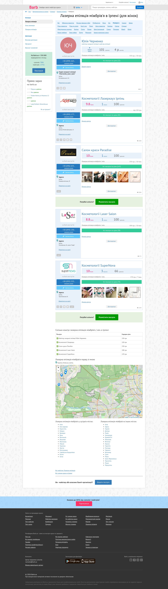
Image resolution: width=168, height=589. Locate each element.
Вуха (104, 23)
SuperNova (98, 265)
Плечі (91, 26)
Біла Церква (64, 427)
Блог (57, 545)
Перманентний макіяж (93, 519)
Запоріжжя (108, 435)
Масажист (48, 516)
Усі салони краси (70, 516)
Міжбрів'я (116, 23)
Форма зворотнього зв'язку (34, 565)
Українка (62, 446)
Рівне (107, 457)
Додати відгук (86, 67)
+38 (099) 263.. (68, 62)
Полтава (107, 448)
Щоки (131, 23)
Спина (109, 29)
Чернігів (107, 446)
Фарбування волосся (92, 516)
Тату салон (28, 524)
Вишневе (63, 439)
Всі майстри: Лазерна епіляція (65, 470)
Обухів (62, 444)
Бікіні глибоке (62, 33)
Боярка (62, 431)
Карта (87, 545)
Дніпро (107, 431)
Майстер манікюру (51, 519)
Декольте (88, 33)
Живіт (123, 29)
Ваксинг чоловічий (31, 48)
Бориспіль (63, 429)
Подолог (48, 524)
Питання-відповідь (62, 542)
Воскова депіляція (31, 40)
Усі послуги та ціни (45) (111, 115)
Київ (61, 425)
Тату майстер (29, 522)
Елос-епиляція (30, 25)
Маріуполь (108, 465)
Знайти (140, 7)
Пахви (89, 29)
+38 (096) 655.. (68, 167)
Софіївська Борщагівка (67, 452)
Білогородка (64, 450)
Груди (81, 33)
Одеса (107, 427)
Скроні (124, 23)
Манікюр (109, 524)
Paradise (97, 150)
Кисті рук (84, 26)
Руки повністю (62, 26)
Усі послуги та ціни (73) (111, 282)
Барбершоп (49, 522)
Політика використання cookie (65, 539)
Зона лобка (73, 33)
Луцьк (107, 463)
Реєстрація (133, 2)
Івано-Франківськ (111, 459)
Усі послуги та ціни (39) (111, 230)
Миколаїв (108, 439)
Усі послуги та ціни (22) (111, 60)
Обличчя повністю (68, 23)
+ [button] (58, 367)
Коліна (76, 29)
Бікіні (129, 29)
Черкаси (107, 450)
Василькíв (63, 437)
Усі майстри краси (71, 519)
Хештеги (88, 542)
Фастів (62, 448)
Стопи (83, 29)
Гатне (61, 457)
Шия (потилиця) (99, 29)
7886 (42, 62)
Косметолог (29, 516)
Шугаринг (28, 44)
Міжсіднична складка (65, 29)
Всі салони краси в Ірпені (64, 473)
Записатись (68, 67)
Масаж (108, 519)
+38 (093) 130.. (68, 230)
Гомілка (109, 26)
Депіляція (28, 36)
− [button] (58, 371)
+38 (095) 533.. (68, 282)
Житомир (108, 452)
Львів (107, 433)
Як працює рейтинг (62, 537)
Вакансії (88, 539)
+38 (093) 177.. (68, 115)
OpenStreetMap (134, 417)
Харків (107, 429)
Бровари (62, 433)
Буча (61, 435)
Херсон (107, 444)
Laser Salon (99, 214)
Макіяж (88, 522)
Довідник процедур (62, 547)
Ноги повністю (100, 26)
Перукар (28, 519)
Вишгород (63, 442)
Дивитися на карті (64, 83)
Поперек (116, 29)
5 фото (135, 177)
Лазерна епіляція (31, 29)
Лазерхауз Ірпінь (103, 98)
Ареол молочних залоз (101, 33)
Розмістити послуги (107, 202)
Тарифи (27, 542)
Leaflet (126, 417)
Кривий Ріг (108, 437)
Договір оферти (30, 547)
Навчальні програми (92, 537)
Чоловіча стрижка (71, 522)
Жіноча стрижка (70, 524)
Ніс (109, 23)
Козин (62, 454)
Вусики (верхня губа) (83, 23)
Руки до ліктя (74, 26)
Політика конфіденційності (34, 545)
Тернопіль (108, 461)
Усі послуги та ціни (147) (112, 166)
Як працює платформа (32, 539)
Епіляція (28, 18)
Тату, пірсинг (110, 522)
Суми (106, 454)
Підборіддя (96, 23)
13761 (42, 65)
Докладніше (112, 71)
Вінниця (107, 442)
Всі (59, 23)
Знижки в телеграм (92, 547)
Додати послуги (103, 482)
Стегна (117, 26)
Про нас (28, 537)
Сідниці (124, 26)
